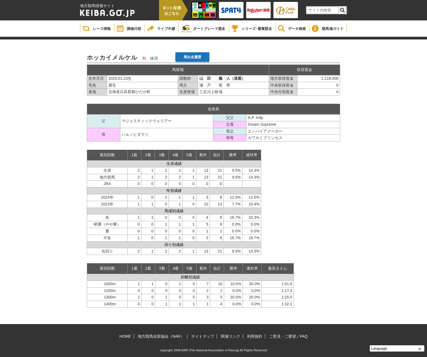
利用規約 (254, 336)
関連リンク (230, 336)
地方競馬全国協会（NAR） (161, 336)
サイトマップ (202, 336)
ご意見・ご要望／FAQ (288, 336)
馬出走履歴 (193, 57)
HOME (125, 336)
